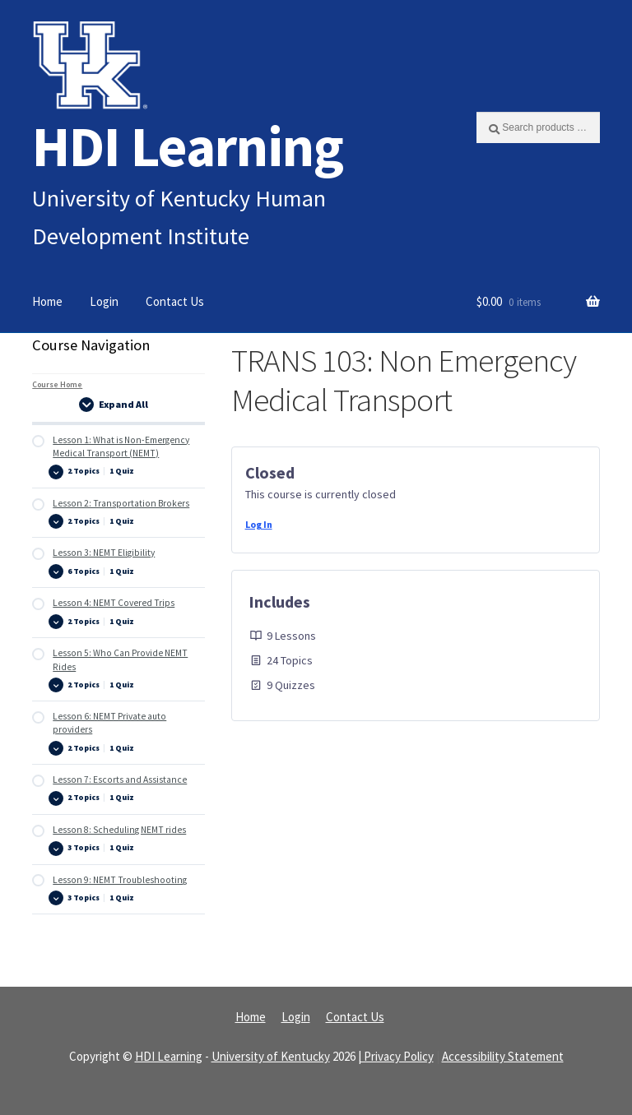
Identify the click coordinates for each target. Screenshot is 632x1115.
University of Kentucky (270, 1056)
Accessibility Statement (503, 1056)
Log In (258, 524)
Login (104, 301)
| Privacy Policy (396, 1056)
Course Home (57, 384)
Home (47, 301)
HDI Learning (187, 146)
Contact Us (175, 301)
